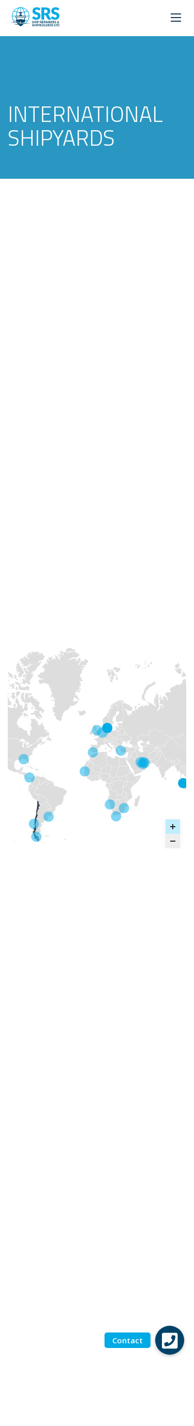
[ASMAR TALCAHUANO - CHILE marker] (34, 823)
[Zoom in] (173, 826)
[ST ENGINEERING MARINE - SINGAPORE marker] (183, 783)
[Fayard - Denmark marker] (107, 728)
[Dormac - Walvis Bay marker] (110, 804)
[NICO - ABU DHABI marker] (143, 762)
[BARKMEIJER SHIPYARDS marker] (102, 732)
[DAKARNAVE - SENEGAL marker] (85, 771)
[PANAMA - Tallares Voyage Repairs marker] (29, 777)
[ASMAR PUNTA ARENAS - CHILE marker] (36, 836)
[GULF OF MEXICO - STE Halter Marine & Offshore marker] (24, 759)
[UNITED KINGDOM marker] (97, 730)
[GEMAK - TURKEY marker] (121, 750)
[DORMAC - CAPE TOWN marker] (116, 816)
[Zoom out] (173, 841)
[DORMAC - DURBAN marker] (124, 808)
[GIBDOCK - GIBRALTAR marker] (93, 752)
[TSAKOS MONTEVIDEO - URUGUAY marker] (48, 816)
